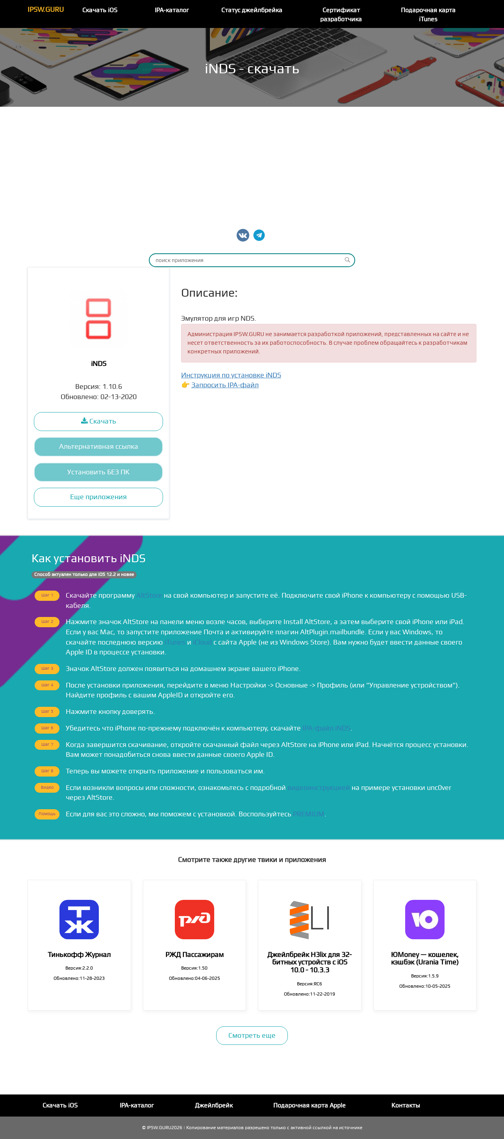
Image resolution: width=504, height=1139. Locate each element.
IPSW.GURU (46, 9)
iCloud (202, 642)
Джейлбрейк (214, 1105)
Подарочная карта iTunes (428, 15)
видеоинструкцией (318, 788)
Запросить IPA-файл (225, 385)
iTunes (175, 642)
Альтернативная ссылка (98, 446)
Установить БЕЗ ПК (98, 472)
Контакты (405, 1105)
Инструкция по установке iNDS (231, 375)
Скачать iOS (99, 10)
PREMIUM (308, 814)
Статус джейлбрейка (251, 10)
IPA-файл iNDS (326, 728)
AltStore (149, 595)
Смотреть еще (252, 1035)
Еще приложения (98, 497)
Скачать (98, 421)
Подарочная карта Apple (309, 1105)
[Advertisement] (252, 166)
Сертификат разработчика (341, 15)
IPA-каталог (172, 10)
